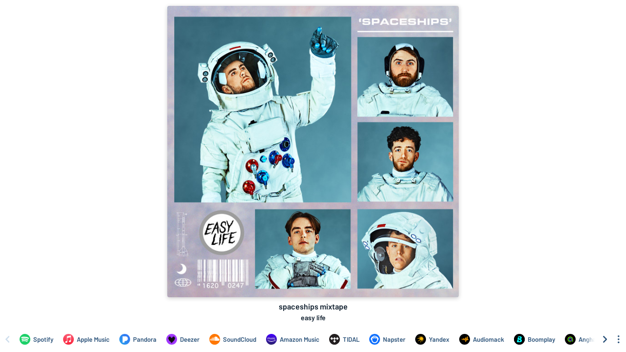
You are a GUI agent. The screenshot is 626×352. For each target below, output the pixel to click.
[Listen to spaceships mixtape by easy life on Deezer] (182, 339)
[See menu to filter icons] (618, 339)
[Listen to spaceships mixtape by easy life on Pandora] (137, 339)
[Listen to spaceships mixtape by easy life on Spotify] (36, 339)
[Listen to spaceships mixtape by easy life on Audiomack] (481, 339)
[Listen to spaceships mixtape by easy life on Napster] (387, 339)
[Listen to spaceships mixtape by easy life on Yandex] (432, 339)
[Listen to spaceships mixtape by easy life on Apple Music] (86, 339)
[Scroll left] (7, 339)
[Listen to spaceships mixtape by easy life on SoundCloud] (232, 339)
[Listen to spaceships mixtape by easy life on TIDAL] (344, 339)
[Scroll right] (605, 339)
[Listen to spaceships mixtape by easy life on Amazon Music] (292, 339)
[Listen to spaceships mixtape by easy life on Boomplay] (534, 339)
